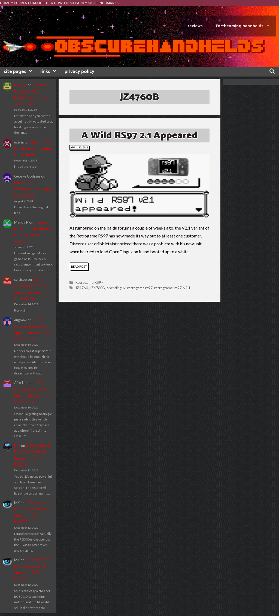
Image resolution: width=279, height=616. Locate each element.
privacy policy (79, 72)
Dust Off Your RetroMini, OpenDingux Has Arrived (33, 148)
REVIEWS (195, 26)
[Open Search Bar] (272, 72)
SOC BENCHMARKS (103, 3)
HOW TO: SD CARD (69, 3)
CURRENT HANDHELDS (32, 3)
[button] (139, 185)
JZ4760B (97, 288)
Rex (17, 445)
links (50, 72)
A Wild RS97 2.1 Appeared (139, 135)
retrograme (163, 288)
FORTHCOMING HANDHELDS (246, 26)
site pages (20, 72)
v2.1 (186, 288)
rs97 (178, 288)
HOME (5, 3)
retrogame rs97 (140, 288)
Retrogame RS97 (89, 282)
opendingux (116, 288)
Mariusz (20, 85)
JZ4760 (81, 288)
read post (79, 267)
